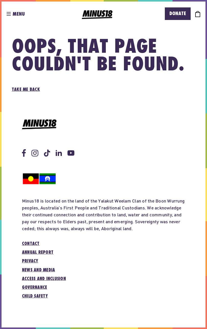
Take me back (26, 90)
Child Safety (35, 296)
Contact (31, 244)
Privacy (30, 261)
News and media (38, 270)
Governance (34, 287)
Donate (177, 13)
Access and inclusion (44, 279)
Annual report (37, 252)
